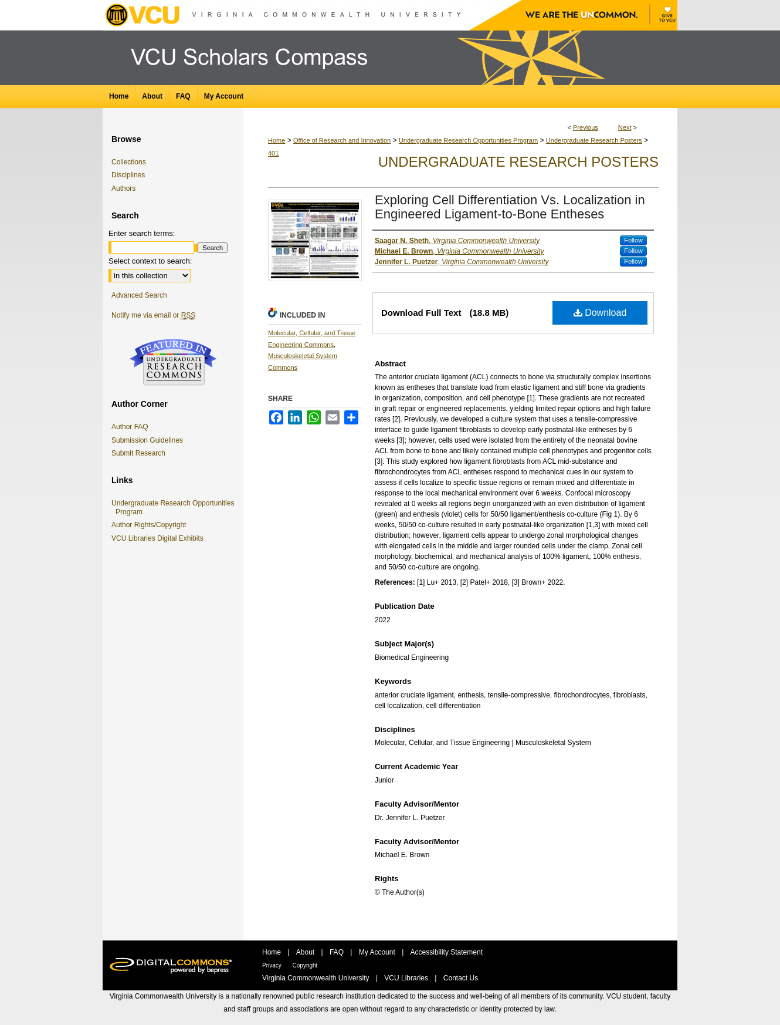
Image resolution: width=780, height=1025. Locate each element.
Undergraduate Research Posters (594, 140)
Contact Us (460, 978)
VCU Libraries (407, 978)
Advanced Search (139, 295)
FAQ (337, 952)
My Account (378, 952)
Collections (128, 162)
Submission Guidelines (147, 440)
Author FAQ (129, 427)
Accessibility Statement (447, 952)
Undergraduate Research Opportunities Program (468, 140)
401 (273, 153)
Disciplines (128, 175)
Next (625, 127)
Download (600, 313)
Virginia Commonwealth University (316, 978)
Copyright (305, 965)
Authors (123, 188)
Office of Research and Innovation (342, 140)
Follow (633, 240)
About (306, 952)
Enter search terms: (141, 233)
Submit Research (138, 453)
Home (276, 140)
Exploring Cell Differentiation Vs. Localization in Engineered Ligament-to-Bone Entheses (510, 207)
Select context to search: (150, 261)
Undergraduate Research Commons (173, 362)
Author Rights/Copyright (151, 525)
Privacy (272, 965)
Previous (585, 127)
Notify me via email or (153, 315)
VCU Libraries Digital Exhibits (160, 538)
